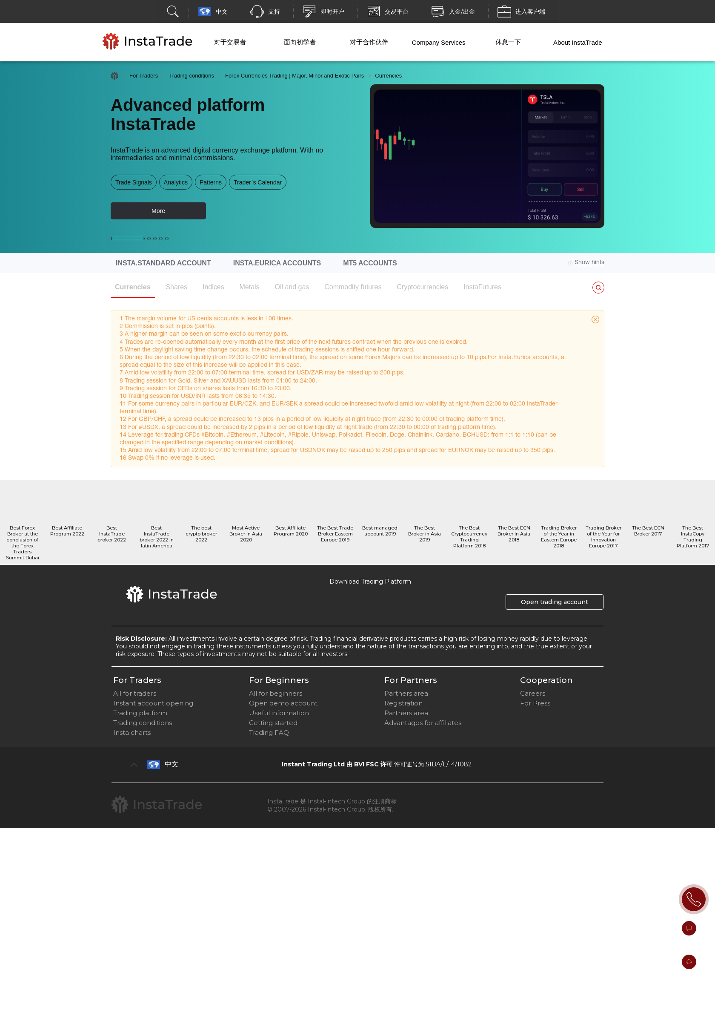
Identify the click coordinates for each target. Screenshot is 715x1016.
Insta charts (132, 732)
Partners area (406, 693)
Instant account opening (153, 703)
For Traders (143, 75)
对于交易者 (230, 42)
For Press (535, 703)
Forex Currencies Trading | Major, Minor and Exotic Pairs (294, 75)
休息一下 (508, 42)
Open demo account (283, 703)
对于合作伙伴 (369, 42)
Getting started (273, 723)
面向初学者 (300, 42)
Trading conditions (191, 75)
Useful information (279, 713)
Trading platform (140, 713)
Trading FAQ (269, 732)
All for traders (134, 693)
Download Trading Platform (370, 581)
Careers (532, 693)
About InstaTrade (577, 42)
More (158, 210)
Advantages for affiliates (422, 723)
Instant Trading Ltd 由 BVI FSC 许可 (337, 764)
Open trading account (554, 602)
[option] (357, 157)
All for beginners (275, 693)
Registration (403, 703)
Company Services (439, 42)
